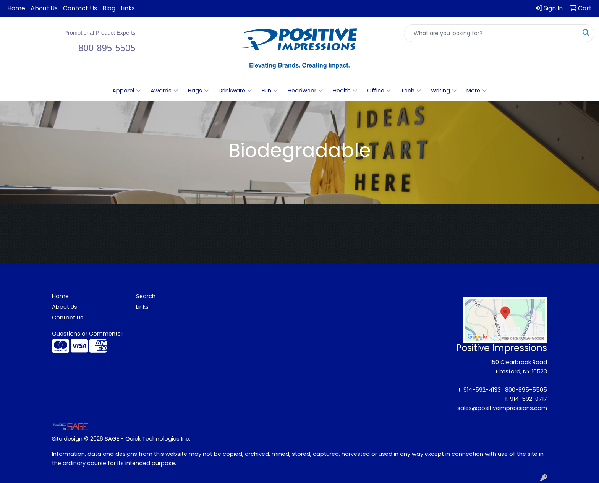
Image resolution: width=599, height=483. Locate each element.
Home (16, 8)
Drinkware (235, 90)
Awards (164, 90)
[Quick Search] (491, 33)
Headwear (305, 90)
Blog (108, 8)
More (476, 90)
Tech (411, 90)
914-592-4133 (482, 390)
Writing (444, 90)
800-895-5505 (526, 390)
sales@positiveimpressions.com (502, 408)
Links (128, 8)
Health (345, 90)
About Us (44, 8)
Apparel (126, 90)
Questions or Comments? (88, 333)
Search (145, 296)
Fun (270, 90)
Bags (198, 90)
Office (379, 90)
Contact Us (80, 8)
